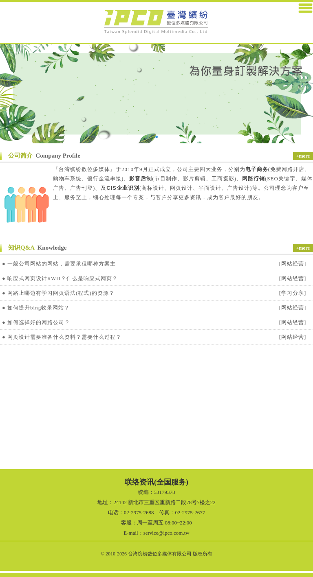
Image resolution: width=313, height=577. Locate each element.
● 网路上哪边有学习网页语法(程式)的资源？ (58, 293)
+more (303, 156)
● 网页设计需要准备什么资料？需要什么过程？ (61, 337)
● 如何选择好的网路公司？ (36, 322)
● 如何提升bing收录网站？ (36, 308)
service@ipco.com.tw (166, 533)
